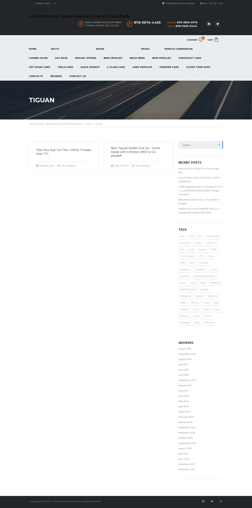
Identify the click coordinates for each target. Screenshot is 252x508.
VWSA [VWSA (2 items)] (208, 316)
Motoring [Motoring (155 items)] (212, 296)
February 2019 (186, 416)
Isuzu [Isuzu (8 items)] (183, 282)
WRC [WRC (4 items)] (197, 322)
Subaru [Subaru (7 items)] (184, 309)
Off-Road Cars (39, 67)
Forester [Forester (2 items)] (203, 262)
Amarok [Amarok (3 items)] (211, 242)
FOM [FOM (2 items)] (182, 262)
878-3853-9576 (187, 22)
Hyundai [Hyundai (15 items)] (184, 276)
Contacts (36, 76)
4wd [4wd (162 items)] (182, 236)
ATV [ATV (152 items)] (182, 249)
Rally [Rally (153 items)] (216, 302)
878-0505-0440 (186, 26)
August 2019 (184, 385)
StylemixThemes (91, 501)
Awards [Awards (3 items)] (203, 249)
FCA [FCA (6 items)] (202, 256)
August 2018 (184, 448)
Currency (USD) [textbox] (42, 3)
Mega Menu (137, 58)
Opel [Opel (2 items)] (206, 302)
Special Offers (85, 58)
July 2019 (183, 390)
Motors (47, 501)
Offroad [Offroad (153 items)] (195, 302)
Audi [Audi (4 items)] (191, 249)
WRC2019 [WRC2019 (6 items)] (209, 322)
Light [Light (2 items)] (202, 282)
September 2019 (187, 380)
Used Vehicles (142, 67)
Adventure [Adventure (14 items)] (185, 242)
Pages (100, 48)
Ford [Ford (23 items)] (192, 262)
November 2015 (186, 469)
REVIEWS (56, 76)
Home (32, 48)
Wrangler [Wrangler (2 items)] (185, 322)
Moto (55, 48)
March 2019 (184, 411)
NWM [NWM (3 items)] (183, 302)
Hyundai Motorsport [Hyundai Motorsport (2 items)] (204, 276)
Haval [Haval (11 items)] (214, 269)
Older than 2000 (198, 67)
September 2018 (187, 443)
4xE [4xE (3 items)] (200, 236)
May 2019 (183, 401)
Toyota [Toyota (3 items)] (205, 309)
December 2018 (186, 427)
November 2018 (186, 432)
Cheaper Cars (169, 67)
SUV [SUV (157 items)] (195, 309)
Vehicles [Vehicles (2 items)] (184, 316)
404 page (61, 58)
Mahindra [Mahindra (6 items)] (215, 282)
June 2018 (183, 458)
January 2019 (185, 422)
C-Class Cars (116, 67)
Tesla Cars (65, 67)
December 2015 (186, 464)
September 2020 (187, 353)
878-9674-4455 (147, 22)
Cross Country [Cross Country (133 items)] (187, 256)
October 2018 (185, 437)
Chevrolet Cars (189, 58)
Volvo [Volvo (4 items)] (197, 316)
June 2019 (183, 395)
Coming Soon (38, 58)
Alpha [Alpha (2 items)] (199, 242)
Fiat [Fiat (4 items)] (210, 256)
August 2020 (184, 359)
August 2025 (184, 348)
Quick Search (89, 67)
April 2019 (183, 406)
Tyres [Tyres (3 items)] (217, 309)
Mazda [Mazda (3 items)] (204, 289)
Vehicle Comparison (178, 48)
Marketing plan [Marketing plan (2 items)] (188, 289)
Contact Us (77, 76)
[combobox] (44, 3)
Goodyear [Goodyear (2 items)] (200, 269)
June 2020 (183, 369)
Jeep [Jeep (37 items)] (193, 282)
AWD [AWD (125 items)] (214, 249)
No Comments (68, 165)
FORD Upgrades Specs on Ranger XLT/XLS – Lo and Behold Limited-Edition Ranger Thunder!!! (200, 190)
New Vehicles (113, 58)
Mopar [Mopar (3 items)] (199, 296)
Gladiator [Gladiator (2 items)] (185, 269)
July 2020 (183, 364)
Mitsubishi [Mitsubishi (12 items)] (185, 296)
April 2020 (183, 374)
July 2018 (183, 453)
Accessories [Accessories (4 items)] (212, 236)
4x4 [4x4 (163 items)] (191, 236)
